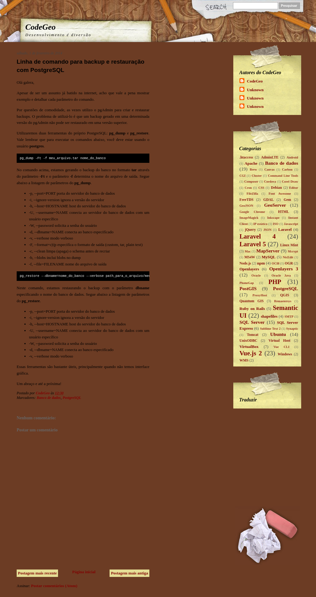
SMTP (289, 316)
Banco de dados (49, 398)
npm (261, 263)
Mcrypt (293, 251)
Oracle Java (281, 275)
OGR (289, 263)
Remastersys (282, 301)
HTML (283, 212)
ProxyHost (259, 295)
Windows (285, 354)
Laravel (285, 229)
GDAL (268, 200)
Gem (287, 200)
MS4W (249, 257)
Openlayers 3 (283, 268)
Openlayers (249, 269)
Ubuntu (278, 334)
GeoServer (275, 205)
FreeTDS (246, 200)
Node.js (245, 263)
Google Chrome (252, 212)
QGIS (284, 295)
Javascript (291, 224)
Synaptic (292, 328)
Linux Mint (289, 245)
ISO (275, 224)
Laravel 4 (257, 236)
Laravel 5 (252, 244)
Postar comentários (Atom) (54, 585)
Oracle (256, 275)
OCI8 (275, 263)
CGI (242, 175)
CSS (261, 187)
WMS (243, 360)
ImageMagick (248, 217)
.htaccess (246, 157)
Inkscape (273, 217)
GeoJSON (246, 205)
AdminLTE (270, 157)
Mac (248, 251)
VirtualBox (249, 346)
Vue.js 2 (250, 353)
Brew (253, 169)
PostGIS (247, 288)
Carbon (287, 169)
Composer (251, 181)
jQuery (250, 230)
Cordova (270, 181)
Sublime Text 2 (270, 328)
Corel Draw (290, 181)
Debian (276, 188)
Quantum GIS (251, 301)
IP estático (260, 224)
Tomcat (252, 335)
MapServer (268, 250)
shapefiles (269, 316)
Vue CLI (281, 347)
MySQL (269, 257)
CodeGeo (40, 27)
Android (292, 157)
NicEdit (288, 257)
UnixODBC (248, 341)
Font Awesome (280, 193)
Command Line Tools (283, 175)
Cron (248, 187)
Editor (293, 187)
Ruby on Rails (252, 308)
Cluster (257, 175)
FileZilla (252, 193)
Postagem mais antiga (129, 573)
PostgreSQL (72, 398)
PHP (274, 281)
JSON (267, 229)
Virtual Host (279, 341)
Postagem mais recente (37, 573)
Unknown (255, 89)
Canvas (269, 169)
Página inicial (83, 571)
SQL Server (252, 322)
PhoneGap (246, 283)
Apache (250, 163)
